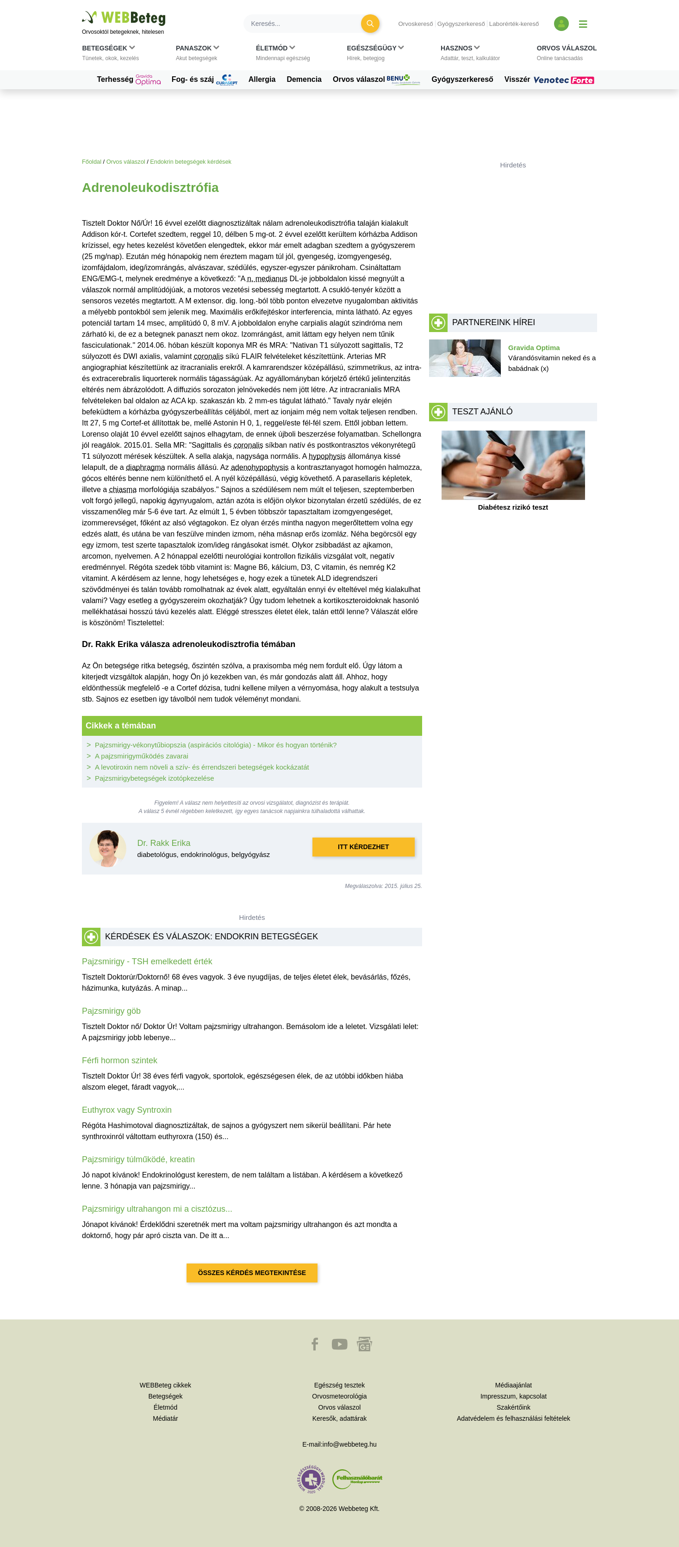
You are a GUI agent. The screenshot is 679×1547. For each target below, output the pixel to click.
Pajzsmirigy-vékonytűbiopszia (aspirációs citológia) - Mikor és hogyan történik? (216, 745)
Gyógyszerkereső (461, 23)
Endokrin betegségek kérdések (190, 161)
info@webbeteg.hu (350, 1444)
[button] (110, 55)
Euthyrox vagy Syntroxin (127, 1110)
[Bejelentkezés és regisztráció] (561, 23)
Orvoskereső (415, 23)
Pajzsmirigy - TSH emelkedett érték (147, 961)
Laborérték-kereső (514, 23)
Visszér (551, 79)
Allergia (262, 79)
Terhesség (128, 80)
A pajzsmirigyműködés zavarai (141, 756)
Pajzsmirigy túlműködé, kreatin (138, 1159)
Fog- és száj (204, 80)
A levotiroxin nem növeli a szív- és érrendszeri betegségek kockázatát (202, 767)
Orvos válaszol (376, 80)
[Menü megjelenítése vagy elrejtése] (583, 24)
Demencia (304, 79)
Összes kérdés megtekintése (252, 1272)
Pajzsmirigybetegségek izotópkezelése (154, 778)
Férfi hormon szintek (119, 1060)
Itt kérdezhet (363, 847)
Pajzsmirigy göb (111, 1011)
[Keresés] (307, 23)
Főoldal (91, 161)
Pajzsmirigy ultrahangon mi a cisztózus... (157, 1209)
